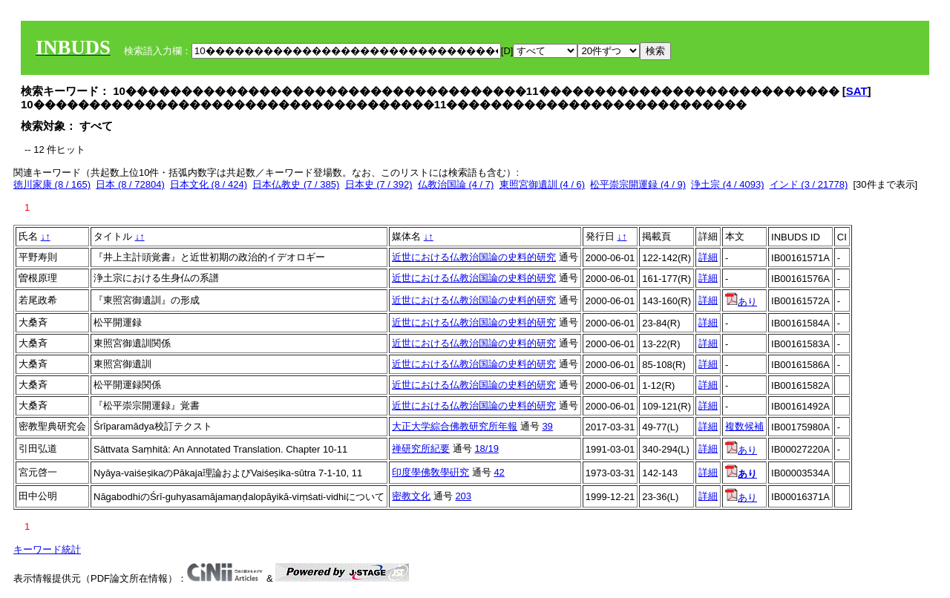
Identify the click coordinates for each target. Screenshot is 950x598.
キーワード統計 (47, 549)
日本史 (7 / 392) (379, 184)
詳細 (708, 257)
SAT (857, 91)
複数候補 (744, 426)
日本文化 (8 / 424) (208, 184)
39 (547, 426)
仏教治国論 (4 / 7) (456, 184)
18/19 (486, 448)
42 (499, 472)
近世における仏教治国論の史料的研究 (474, 257)
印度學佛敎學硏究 (430, 472)
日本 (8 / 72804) (130, 184)
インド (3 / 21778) (809, 184)
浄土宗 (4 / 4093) (727, 184)
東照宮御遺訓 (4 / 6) (542, 184)
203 (463, 496)
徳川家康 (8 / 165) (52, 184)
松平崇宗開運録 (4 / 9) (638, 184)
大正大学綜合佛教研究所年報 (454, 426)
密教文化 (411, 496)
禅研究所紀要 (421, 448)
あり (741, 301)
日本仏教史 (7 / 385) (295, 184)
